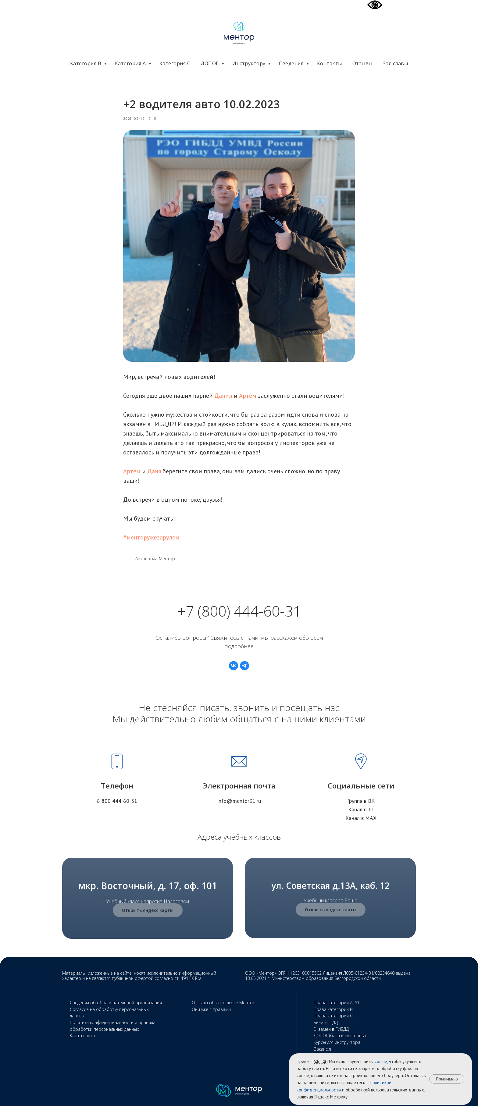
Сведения (292, 63)
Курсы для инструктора (337, 1050)
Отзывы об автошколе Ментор (223, 1011)
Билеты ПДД (326, 1031)
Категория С (175, 63)
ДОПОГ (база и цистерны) (340, 1044)
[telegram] (244, 673)
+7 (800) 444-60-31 (239, 619)
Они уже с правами (211, 1017)
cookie (381, 1061)
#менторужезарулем (151, 541)
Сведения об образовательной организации (116, 1011)
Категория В (86, 63)
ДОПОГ (210, 63)
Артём (247, 400)
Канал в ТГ (361, 817)
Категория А (131, 63)
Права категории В (333, 1017)
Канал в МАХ (360, 825)
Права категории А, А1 (336, 1011)
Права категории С (333, 1024)
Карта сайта (82, 1044)
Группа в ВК (361, 808)
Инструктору (249, 63)
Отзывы (362, 63)
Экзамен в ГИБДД (331, 1037)
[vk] (233, 673)
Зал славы (395, 63)
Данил (223, 400)
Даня (154, 475)
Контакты (329, 63)
